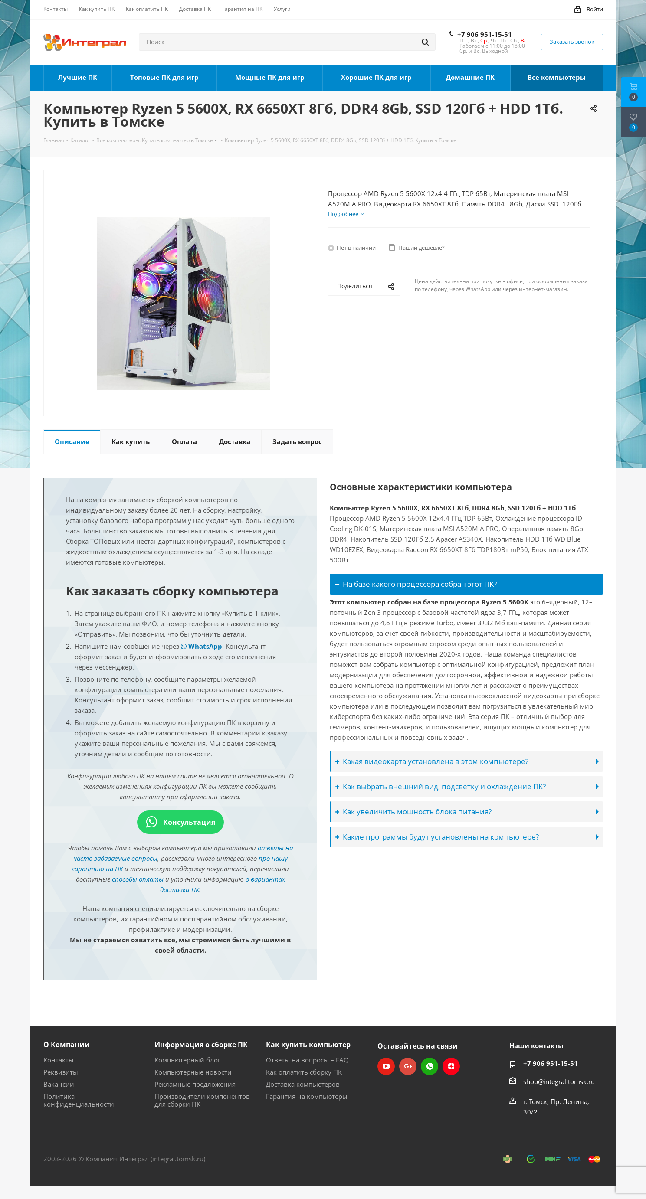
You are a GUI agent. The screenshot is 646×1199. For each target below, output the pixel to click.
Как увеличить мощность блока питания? (413, 812)
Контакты (58, 1059)
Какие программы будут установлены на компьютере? (437, 837)
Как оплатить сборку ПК (304, 1072)
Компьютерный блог (187, 1059)
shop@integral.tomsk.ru (559, 1081)
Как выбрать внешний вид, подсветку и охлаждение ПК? (440, 786)
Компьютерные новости (193, 1072)
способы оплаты (138, 879)
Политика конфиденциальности (78, 1100)
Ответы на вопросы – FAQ (307, 1059)
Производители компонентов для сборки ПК (202, 1100)
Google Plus (407, 1066)
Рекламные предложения (195, 1084)
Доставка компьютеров (303, 1084)
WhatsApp (201, 646)
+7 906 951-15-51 (484, 34)
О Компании (66, 1044)
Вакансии (58, 1084)
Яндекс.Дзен (451, 1066)
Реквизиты (60, 1072)
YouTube (386, 1066)
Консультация (180, 822)
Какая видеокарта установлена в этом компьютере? (431, 761)
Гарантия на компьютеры (307, 1096)
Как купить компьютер (308, 1044)
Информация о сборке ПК (201, 1044)
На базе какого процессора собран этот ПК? (416, 584)
